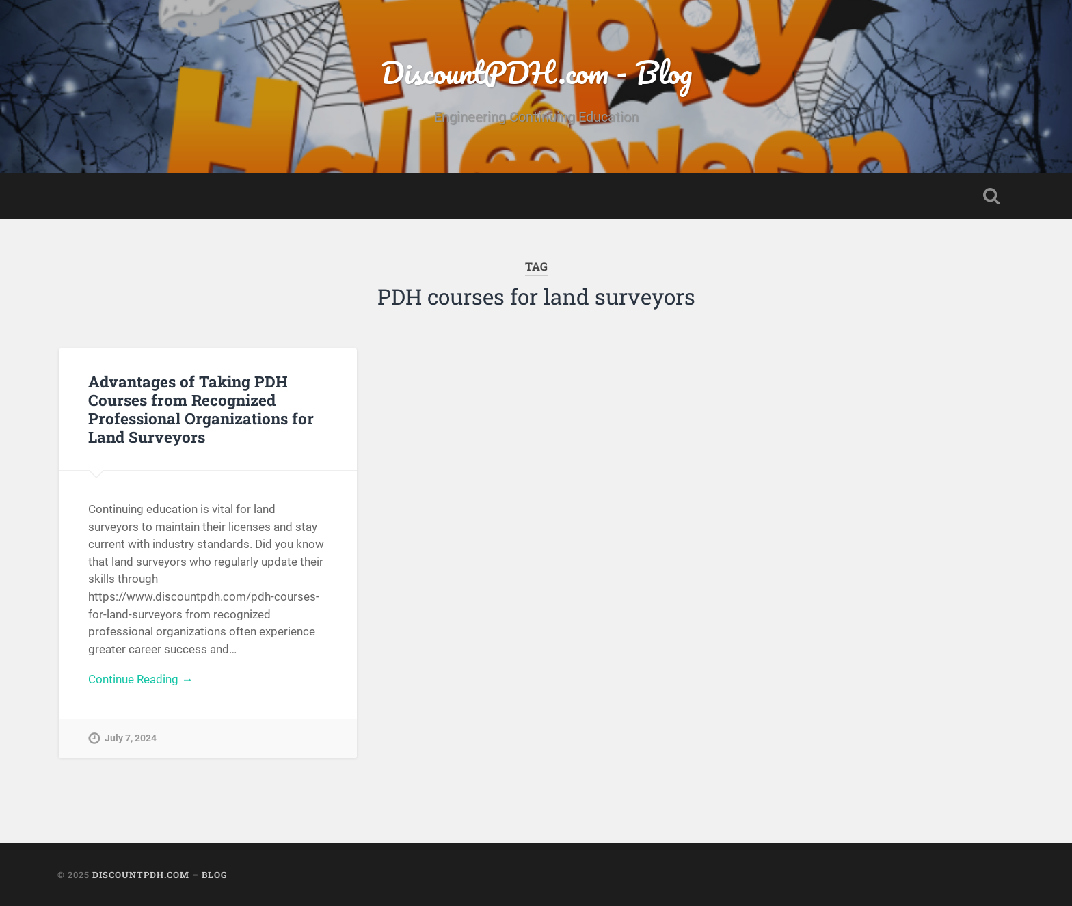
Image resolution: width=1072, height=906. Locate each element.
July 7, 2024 (131, 738)
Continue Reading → (140, 679)
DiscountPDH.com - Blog (536, 72)
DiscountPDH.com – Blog (160, 874)
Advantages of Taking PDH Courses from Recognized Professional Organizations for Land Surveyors (201, 409)
